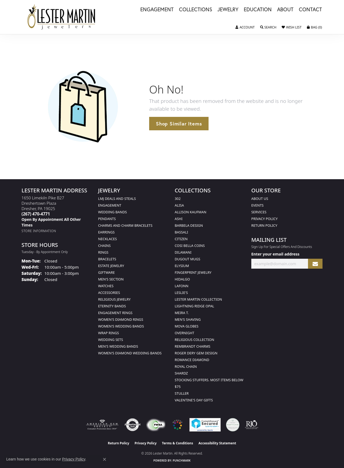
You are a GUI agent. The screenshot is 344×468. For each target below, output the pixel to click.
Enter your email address (275, 254)
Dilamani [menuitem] (183, 252)
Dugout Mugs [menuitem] (187, 259)
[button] (245, 27)
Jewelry (227, 10)
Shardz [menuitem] (181, 373)
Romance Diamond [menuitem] (192, 359)
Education (258, 10)
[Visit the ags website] (102, 424)
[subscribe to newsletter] (315, 264)
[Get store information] (39, 231)
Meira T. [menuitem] (182, 312)
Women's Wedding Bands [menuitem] (121, 326)
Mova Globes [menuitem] (186, 326)
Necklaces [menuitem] (107, 238)
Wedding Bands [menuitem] (112, 212)
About (285, 10)
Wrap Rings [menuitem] (108, 332)
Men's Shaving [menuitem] (188, 319)
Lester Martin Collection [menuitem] (198, 299)
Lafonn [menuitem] (181, 285)
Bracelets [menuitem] (107, 259)
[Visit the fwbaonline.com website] (155, 424)
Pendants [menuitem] (107, 218)
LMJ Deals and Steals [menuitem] (117, 198)
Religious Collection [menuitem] (194, 339)
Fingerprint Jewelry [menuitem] (193, 272)
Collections (195, 10)
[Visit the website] (177, 424)
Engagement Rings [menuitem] (115, 312)
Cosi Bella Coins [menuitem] (190, 245)
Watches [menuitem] (105, 285)
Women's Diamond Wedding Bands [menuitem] (130, 353)
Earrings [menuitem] (106, 232)
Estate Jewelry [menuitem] (111, 265)
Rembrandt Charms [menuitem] (192, 346)
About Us (259, 198)
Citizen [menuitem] (181, 238)
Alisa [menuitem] (179, 205)
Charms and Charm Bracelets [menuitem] (125, 225)
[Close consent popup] (104, 459)
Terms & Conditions (177, 443)
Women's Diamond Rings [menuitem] (120, 319)
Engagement (157, 10)
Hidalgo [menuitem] (182, 279)
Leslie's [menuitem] (181, 292)
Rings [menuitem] (103, 252)
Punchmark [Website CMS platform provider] (182, 460)
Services (258, 212)
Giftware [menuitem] (106, 272)
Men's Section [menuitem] (111, 279)
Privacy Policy (264, 218)
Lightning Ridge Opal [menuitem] (194, 306)
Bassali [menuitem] (181, 232)
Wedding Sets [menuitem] (110, 339)
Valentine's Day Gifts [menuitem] (194, 400)
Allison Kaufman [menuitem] (190, 212)
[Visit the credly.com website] (232, 424)
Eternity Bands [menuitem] (112, 306)
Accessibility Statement (217, 443)
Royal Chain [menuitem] (186, 366)
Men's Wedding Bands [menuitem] (118, 346)
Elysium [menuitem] (182, 265)
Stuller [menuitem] (182, 393)
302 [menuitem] (178, 198)
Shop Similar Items (179, 123)
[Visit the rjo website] (251, 424)
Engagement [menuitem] (109, 205)
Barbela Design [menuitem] (189, 225)
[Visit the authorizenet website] (132, 424)
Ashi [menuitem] (178, 218)
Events (257, 205)
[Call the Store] (36, 214)
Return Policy (264, 225)
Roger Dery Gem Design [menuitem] (196, 353)
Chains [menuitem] (104, 245)
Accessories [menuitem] (109, 292)
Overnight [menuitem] (184, 332)
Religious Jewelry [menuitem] (114, 299)
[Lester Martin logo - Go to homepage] (61, 17)
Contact (310, 10)
